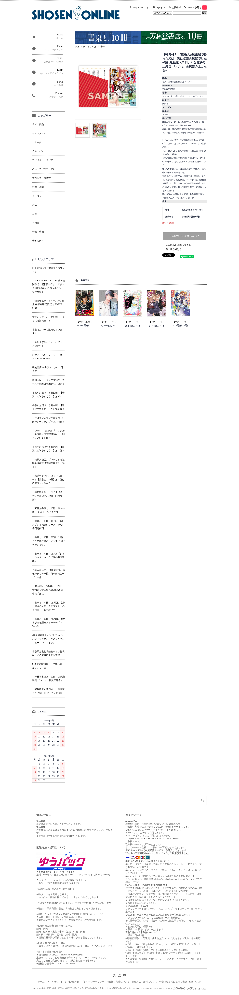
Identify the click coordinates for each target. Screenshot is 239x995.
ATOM (198, 982)
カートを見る (197, 7)
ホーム (41, 982)
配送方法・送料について (144, 982)
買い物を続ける (174, 249)
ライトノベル (90, 46)
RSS (191, 982)
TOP (77, 46)
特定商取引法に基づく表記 (173, 982)
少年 (102, 46)
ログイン (160, 7)
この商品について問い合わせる (184, 236)
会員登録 (176, 7)
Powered (186, 988)
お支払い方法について (118, 982)
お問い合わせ (72, 982)
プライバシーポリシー (92, 982)
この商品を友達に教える (178, 245)
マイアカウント (141, 7)
